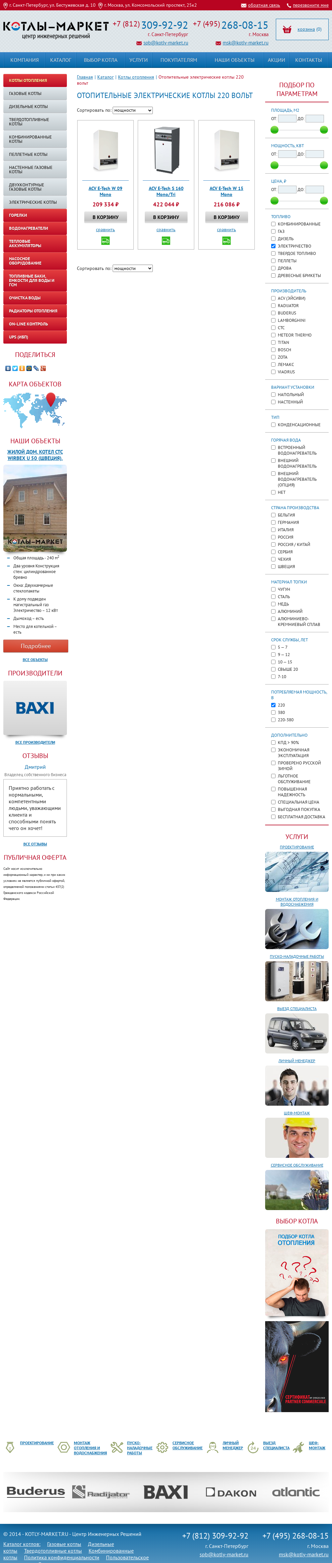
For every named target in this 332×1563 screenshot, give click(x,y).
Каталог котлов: (21, 1544)
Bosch (284, 350)
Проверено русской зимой (299, 765)
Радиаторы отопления (33, 311)
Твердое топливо (297, 253)
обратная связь (264, 5)
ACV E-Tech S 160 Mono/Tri (166, 191)
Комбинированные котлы (30, 139)
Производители (35, 673)
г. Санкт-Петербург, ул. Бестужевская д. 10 (52, 5)
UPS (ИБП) (18, 337)
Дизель (286, 239)
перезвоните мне (311, 5)
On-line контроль (28, 324)
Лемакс (286, 364)
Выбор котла (100, 60)
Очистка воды (24, 298)
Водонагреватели (28, 228)
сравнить (105, 229)
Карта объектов (35, 384)
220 (281, 705)
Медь (283, 604)
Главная (85, 77)
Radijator (288, 305)
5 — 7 (283, 647)
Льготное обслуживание (294, 779)
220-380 (286, 720)
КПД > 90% (288, 742)
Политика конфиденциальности (61, 1557)
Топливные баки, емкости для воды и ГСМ (31, 280)
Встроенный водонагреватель (297, 450)
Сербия (285, 552)
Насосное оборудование (25, 261)
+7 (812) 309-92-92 (215, 1536)
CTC (281, 328)
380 (281, 712)
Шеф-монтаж (297, 1112)
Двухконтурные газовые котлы (26, 187)
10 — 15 (285, 662)
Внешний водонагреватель (297, 463)
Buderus (287, 313)
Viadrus (286, 372)
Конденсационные (299, 425)
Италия (286, 530)
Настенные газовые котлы (30, 170)
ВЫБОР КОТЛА (297, 1221)
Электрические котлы (33, 202)
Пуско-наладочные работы (297, 956)
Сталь (284, 597)
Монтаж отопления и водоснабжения (297, 902)
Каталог (105, 77)
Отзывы (35, 755)
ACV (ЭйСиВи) (292, 298)
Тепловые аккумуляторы (25, 244)
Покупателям (178, 60)
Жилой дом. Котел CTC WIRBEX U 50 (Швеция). (35, 455)
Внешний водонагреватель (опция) (297, 479)
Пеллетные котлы (28, 154)
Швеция (286, 566)
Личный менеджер (297, 1060)
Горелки (18, 215)
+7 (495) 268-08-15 (295, 1536)
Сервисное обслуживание (297, 1165)
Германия (288, 522)
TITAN (283, 342)
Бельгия (286, 515)
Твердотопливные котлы (29, 122)
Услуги (297, 836)
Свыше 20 (288, 669)
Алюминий (290, 611)
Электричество (294, 246)
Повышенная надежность (292, 792)
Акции (276, 60)
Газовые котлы (25, 93)
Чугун (284, 589)
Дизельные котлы (28, 106)
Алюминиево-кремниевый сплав (299, 621)
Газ (281, 231)
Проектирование (297, 846)
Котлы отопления (136, 77)
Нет (282, 492)
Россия (285, 537)
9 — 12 (284, 654)
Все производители (35, 742)
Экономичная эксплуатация (293, 752)
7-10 (282, 676)
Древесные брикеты (299, 275)
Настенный (290, 402)
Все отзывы (35, 843)
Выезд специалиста (297, 1008)
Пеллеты (287, 261)
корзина (306, 29)
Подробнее (36, 646)
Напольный (291, 394)
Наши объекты (35, 441)
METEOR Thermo (295, 335)
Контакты (308, 60)
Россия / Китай (294, 544)
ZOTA (283, 357)
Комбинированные (299, 224)
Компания (24, 60)
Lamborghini (292, 320)
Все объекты (35, 659)
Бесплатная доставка (301, 817)
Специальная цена (298, 802)
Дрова (285, 268)
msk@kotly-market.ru (245, 42)
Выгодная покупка (299, 809)
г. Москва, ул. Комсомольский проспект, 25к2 (150, 5)
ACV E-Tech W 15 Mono (226, 191)
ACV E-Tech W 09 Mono (105, 191)
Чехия (284, 559)
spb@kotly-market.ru (165, 42)
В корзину (106, 217)
